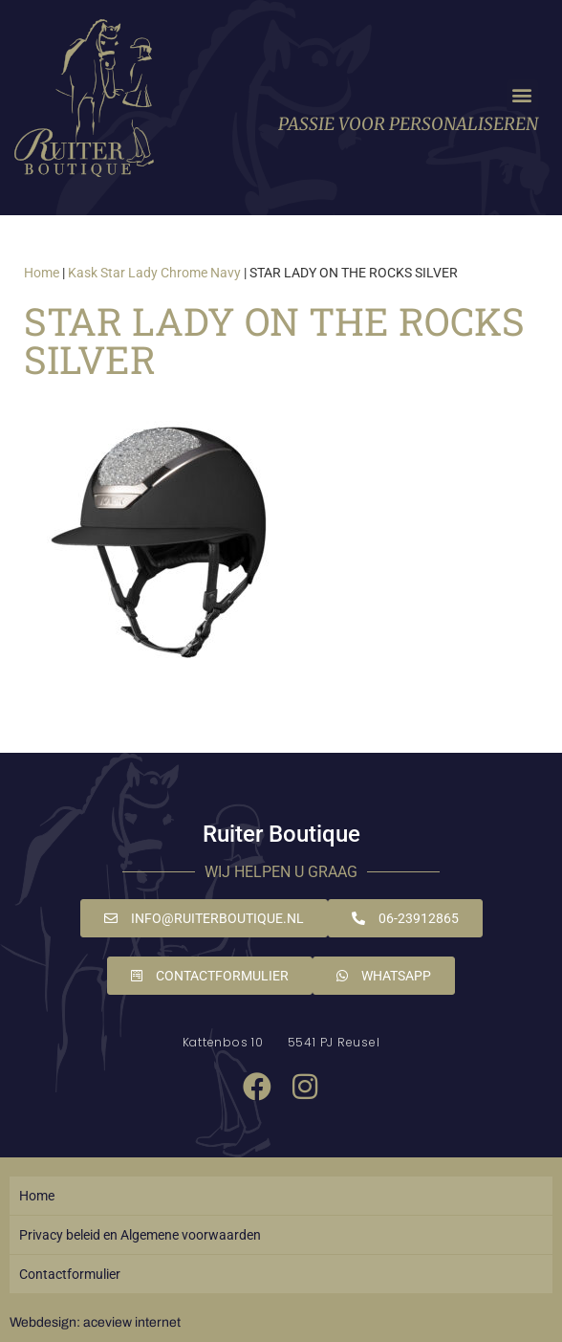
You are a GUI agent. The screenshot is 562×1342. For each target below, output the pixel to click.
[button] (522, 95)
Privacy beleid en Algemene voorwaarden (140, 1235)
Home (41, 272)
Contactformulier (69, 1274)
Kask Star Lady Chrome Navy (154, 272)
